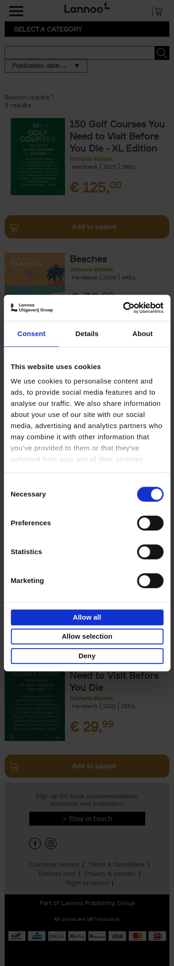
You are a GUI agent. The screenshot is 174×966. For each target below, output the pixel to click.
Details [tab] (87, 333)
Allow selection (87, 636)
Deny (87, 656)
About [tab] (142, 333)
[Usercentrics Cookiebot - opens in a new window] (123, 308)
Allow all (87, 617)
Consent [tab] (31, 333)
